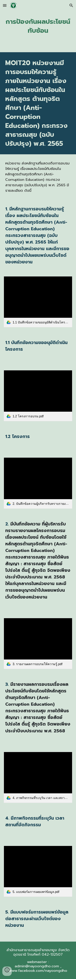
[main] (38, 26)
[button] (4, 5)
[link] (38, 301)
